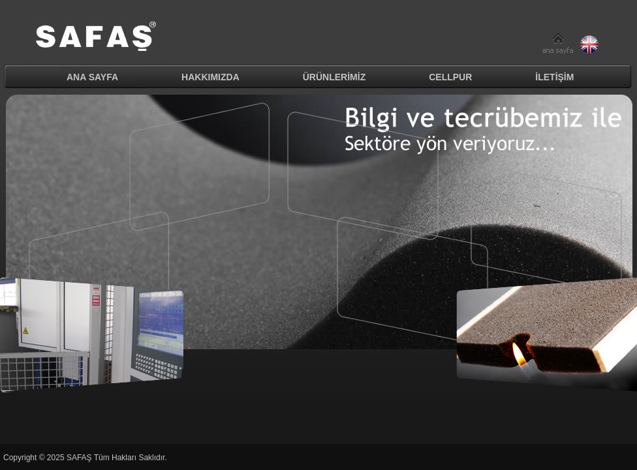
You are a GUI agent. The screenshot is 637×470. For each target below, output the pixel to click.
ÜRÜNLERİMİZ (334, 77)
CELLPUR (450, 77)
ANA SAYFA (92, 77)
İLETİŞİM (554, 77)
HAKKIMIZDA (210, 77)
